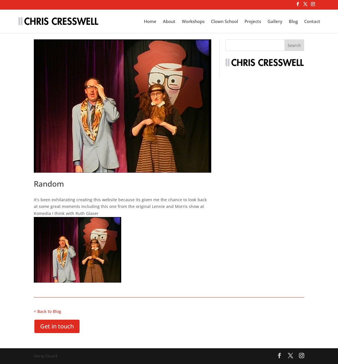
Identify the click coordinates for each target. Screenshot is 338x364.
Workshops (193, 21)
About (169, 21)
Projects (252, 21)
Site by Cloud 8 (45, 356)
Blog (293, 21)
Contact (312, 21)
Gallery (274, 21)
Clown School (224, 21)
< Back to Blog (47, 311)
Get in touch (57, 326)
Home (150, 21)
